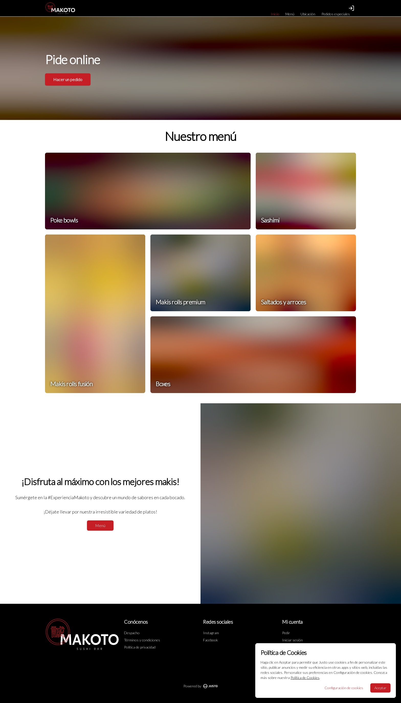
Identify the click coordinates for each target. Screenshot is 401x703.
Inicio (275, 14)
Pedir (286, 633)
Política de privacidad (139, 647)
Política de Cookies (305, 677)
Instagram (211, 633)
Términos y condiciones (142, 640)
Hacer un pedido (67, 76)
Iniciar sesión (292, 640)
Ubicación (307, 14)
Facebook (210, 640)
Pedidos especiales (335, 14)
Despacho (132, 633)
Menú (289, 14)
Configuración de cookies (344, 688)
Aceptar (380, 688)
